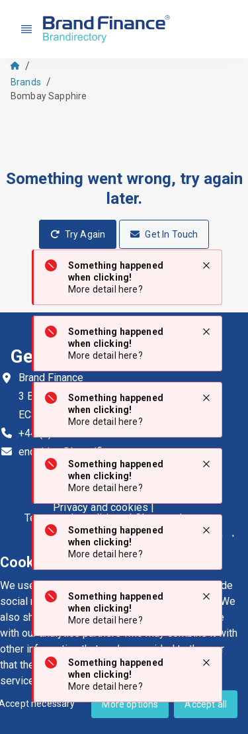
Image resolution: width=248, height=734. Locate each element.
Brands (26, 82)
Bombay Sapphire (49, 96)
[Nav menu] (26, 29)
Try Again (78, 234)
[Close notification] (206, 265)
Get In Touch (164, 234)
